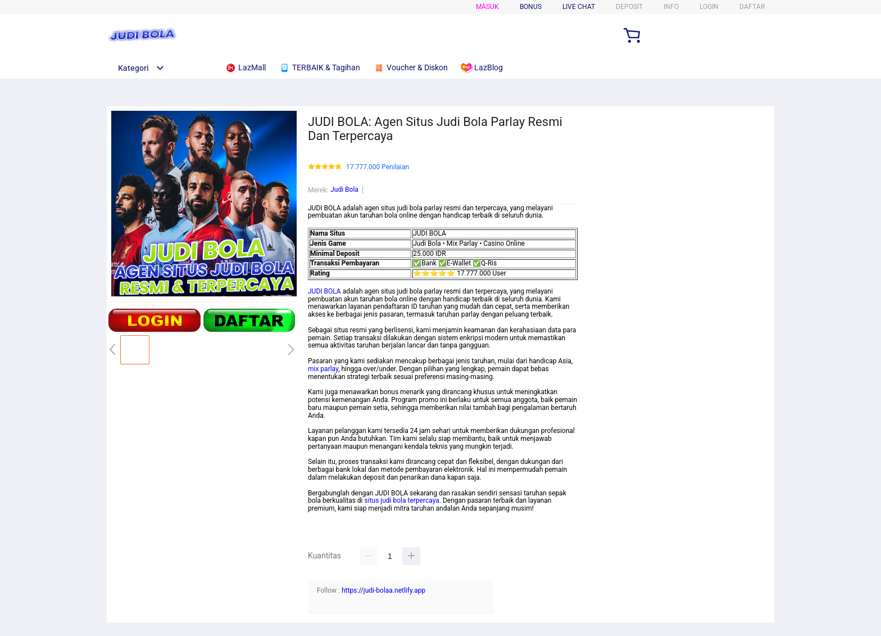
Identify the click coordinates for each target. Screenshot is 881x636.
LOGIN (709, 7)
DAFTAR (752, 7)
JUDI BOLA (324, 291)
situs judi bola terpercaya (402, 500)
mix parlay (323, 369)
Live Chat (578, 7)
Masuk (487, 7)
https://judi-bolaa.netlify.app (383, 590)
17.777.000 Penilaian (377, 167)
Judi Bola (344, 189)
